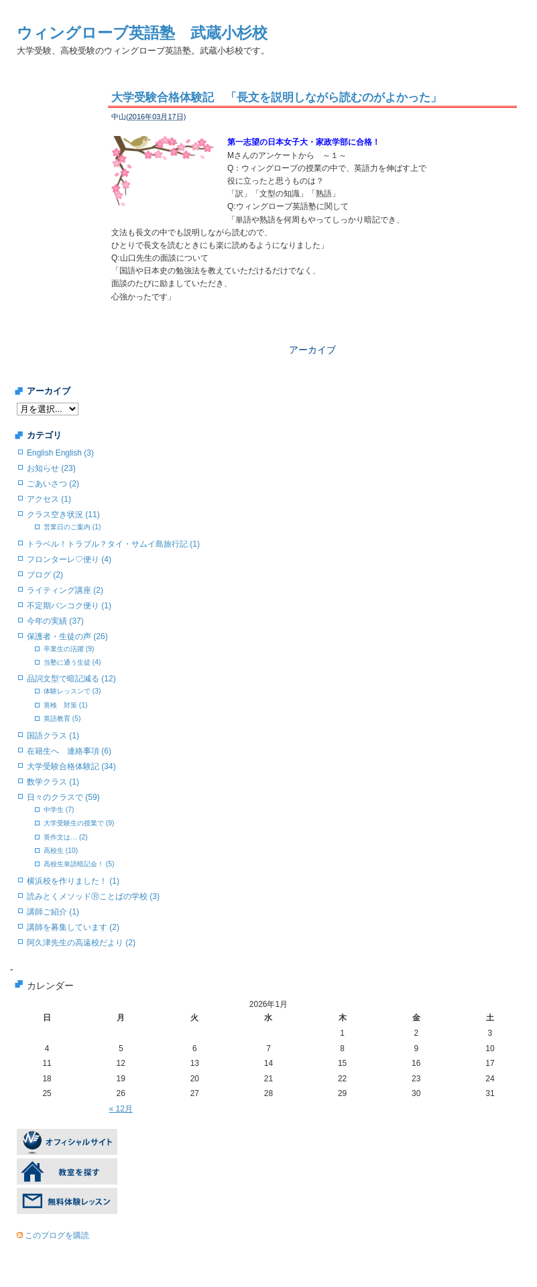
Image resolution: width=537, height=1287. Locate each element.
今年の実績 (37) (55, 621)
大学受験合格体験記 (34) (71, 766)
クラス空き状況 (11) (63, 514)
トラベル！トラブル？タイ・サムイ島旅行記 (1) (113, 544)
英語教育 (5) (62, 718)
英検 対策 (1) (65, 705)
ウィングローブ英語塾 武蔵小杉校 (142, 33)
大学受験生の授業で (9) (79, 823)
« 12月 (121, 1108)
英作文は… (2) (66, 837)
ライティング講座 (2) (65, 590)
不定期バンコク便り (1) (69, 605)
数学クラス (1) (53, 782)
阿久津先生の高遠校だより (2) (81, 942)
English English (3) (60, 453)
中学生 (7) (59, 809)
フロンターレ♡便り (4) (69, 559)
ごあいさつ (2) (53, 483)
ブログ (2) (45, 575)
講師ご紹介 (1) (53, 912)
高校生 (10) (61, 850)
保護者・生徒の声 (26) (67, 636)
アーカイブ (312, 349)
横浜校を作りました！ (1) (73, 881)
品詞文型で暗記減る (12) (71, 678)
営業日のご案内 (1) (72, 527)
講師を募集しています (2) (73, 927)
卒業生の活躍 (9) (69, 649)
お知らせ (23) (51, 468)
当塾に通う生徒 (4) (72, 662)
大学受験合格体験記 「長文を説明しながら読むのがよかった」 (276, 97)
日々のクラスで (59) (63, 797)
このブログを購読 (57, 1235)
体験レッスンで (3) (72, 691)
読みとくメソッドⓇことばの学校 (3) (93, 896)
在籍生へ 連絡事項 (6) (69, 751)
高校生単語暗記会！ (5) (79, 864)
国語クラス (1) (53, 735)
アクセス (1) (49, 499)
